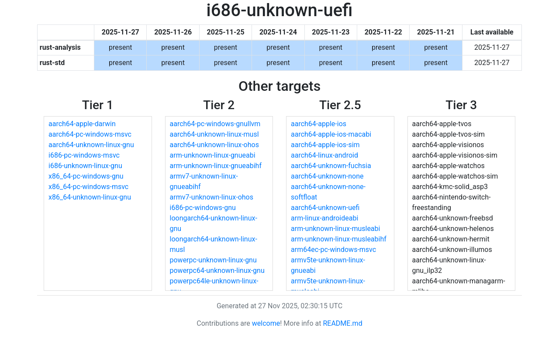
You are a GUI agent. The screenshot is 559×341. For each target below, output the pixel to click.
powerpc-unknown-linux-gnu (213, 260)
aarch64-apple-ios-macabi (331, 134)
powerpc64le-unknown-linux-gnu (214, 286)
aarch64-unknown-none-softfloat (328, 192)
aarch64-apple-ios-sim (325, 145)
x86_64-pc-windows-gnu (86, 176)
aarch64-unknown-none (327, 176)
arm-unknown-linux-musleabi (335, 228)
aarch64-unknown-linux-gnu (91, 145)
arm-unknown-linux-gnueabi (212, 155)
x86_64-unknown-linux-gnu (89, 197)
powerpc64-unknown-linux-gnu (217, 270)
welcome (266, 323)
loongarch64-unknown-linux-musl (213, 244)
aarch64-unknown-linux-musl (214, 134)
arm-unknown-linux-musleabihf (338, 239)
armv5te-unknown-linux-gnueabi (328, 265)
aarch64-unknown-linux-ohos (214, 145)
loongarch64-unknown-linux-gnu (213, 223)
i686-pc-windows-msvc (84, 155)
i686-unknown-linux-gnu (85, 166)
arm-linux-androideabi (324, 218)
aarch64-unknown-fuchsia (331, 166)
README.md (342, 323)
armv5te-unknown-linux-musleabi (328, 286)
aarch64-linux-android (324, 155)
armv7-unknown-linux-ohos (211, 197)
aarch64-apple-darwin (82, 124)
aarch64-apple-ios (318, 124)
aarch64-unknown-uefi (325, 207)
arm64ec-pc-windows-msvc (333, 249)
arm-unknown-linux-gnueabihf (216, 166)
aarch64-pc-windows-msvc (89, 134)
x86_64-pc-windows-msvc (88, 187)
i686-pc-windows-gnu (203, 207)
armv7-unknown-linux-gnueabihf (204, 181)
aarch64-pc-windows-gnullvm (215, 124)
